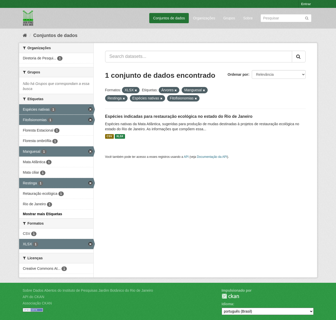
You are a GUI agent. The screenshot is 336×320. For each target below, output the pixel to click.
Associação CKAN (37, 303)
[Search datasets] (286, 18)
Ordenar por (238, 74)
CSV (109, 136)
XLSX (119, 136)
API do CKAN (33, 297)
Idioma (227, 304)
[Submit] (307, 18)
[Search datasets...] (198, 56)
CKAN (230, 296)
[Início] (25, 35)
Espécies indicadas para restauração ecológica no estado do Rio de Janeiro (179, 116)
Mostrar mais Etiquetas (42, 214)
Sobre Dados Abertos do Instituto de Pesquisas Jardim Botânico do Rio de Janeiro (88, 290)
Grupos (229, 18)
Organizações (204, 18)
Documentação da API (212, 157)
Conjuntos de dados (169, 18)
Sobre (248, 18)
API (186, 157)
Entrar (306, 4)
